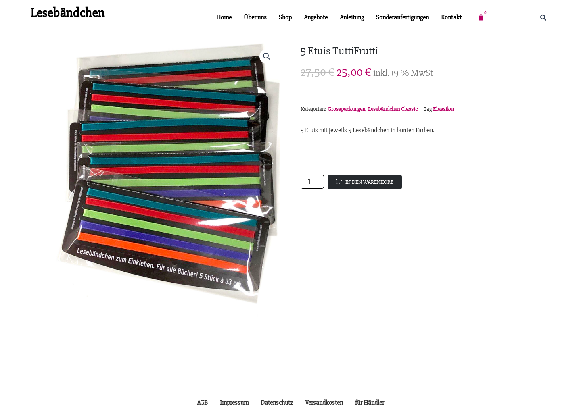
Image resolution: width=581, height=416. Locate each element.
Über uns (255, 17)
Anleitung (352, 17)
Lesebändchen (67, 13)
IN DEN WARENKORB (369, 182)
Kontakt (451, 17)
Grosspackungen (346, 109)
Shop (285, 17)
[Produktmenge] (312, 182)
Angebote (316, 17)
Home (224, 17)
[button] (266, 56)
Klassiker (443, 109)
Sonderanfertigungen (402, 17)
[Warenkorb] (481, 17)
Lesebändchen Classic (393, 109)
